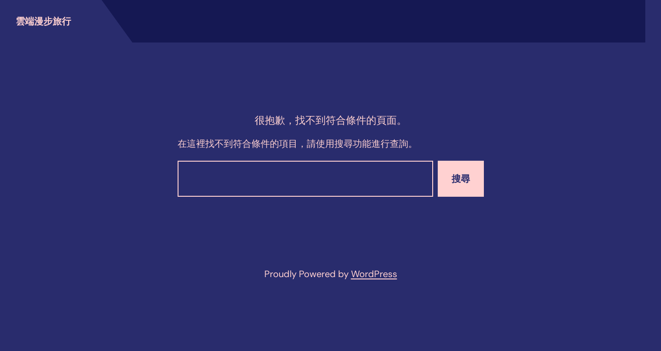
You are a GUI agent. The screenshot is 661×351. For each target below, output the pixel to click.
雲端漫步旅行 (43, 21)
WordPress (374, 274)
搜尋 (461, 179)
